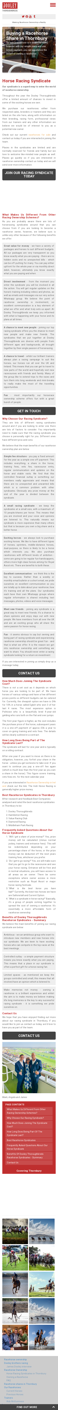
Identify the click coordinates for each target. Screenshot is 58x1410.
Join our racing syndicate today (29, 174)
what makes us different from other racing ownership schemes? (26, 1111)
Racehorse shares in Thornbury (20, 1384)
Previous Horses (15, 1394)
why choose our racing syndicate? (25, 1118)
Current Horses (14, 1391)
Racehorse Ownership (15, 1370)
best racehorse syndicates (21, 1140)
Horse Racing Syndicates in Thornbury (26, 1373)
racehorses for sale (39, 135)
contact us (12, 1162)
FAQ (8, 1380)
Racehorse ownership (15, 1359)
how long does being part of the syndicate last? (24, 1133)
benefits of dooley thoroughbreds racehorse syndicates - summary (25, 1156)
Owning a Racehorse (17, 1377)
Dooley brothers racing (16, 1363)
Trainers (8, 1398)
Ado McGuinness (15, 1401)
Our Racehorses (12, 1387)
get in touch (29, 411)
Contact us (29, 673)
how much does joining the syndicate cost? (27, 1125)
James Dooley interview (19, 1366)
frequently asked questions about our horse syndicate (27, 1147)
